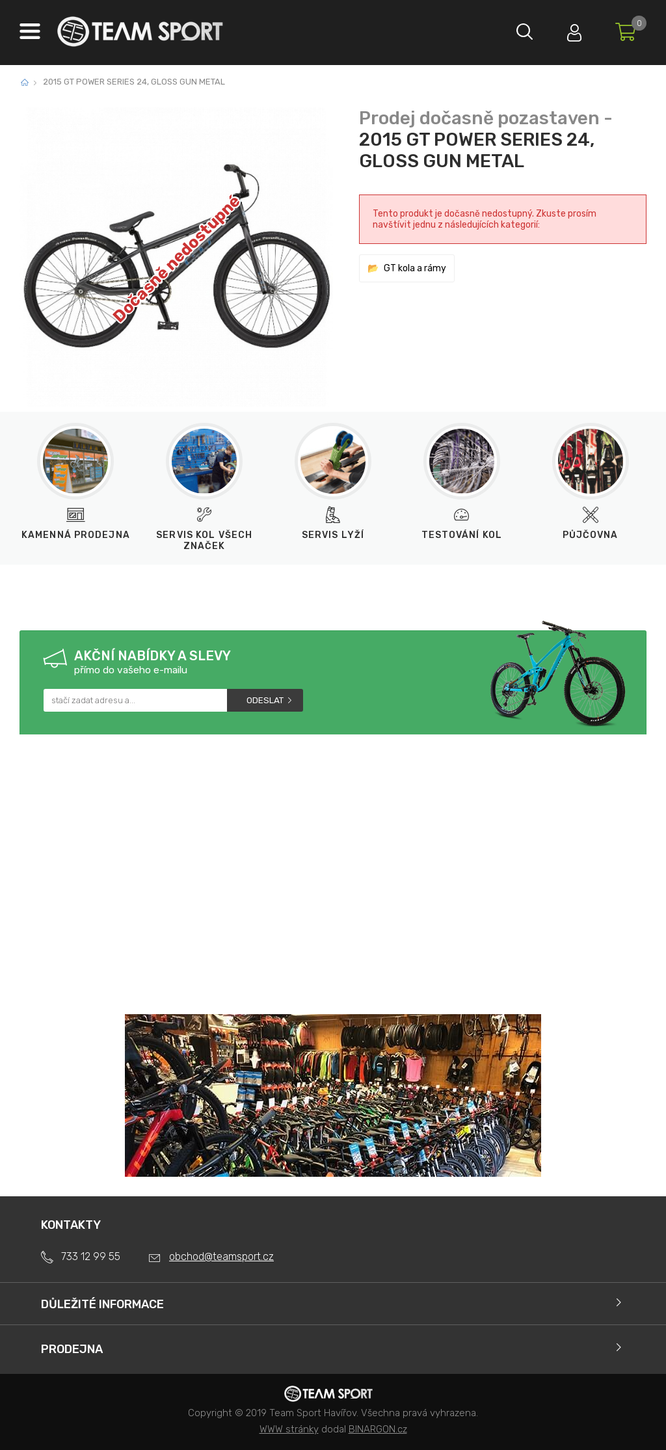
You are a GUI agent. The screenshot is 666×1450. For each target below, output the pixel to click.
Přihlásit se (572, 29)
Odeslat (265, 700)
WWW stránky (289, 1429)
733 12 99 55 (90, 1256)
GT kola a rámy (415, 268)
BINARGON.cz (378, 1429)
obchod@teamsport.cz (221, 1256)
